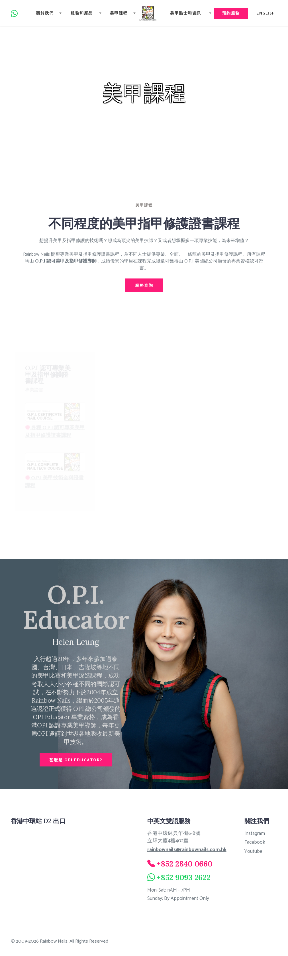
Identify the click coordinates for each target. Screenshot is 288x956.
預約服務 (230, 13)
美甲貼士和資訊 (184, 13)
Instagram (254, 833)
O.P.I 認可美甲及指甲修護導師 (66, 261)
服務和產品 (80, 13)
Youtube (253, 851)
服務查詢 (144, 285)
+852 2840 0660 (185, 863)
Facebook (254, 842)
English (266, 13)
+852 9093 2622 (184, 877)
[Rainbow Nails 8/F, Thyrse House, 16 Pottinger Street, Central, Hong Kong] (64, 872)
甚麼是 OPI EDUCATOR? (75, 759)
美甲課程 (117, 13)
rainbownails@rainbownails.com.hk (186, 850)
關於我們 (44, 13)
